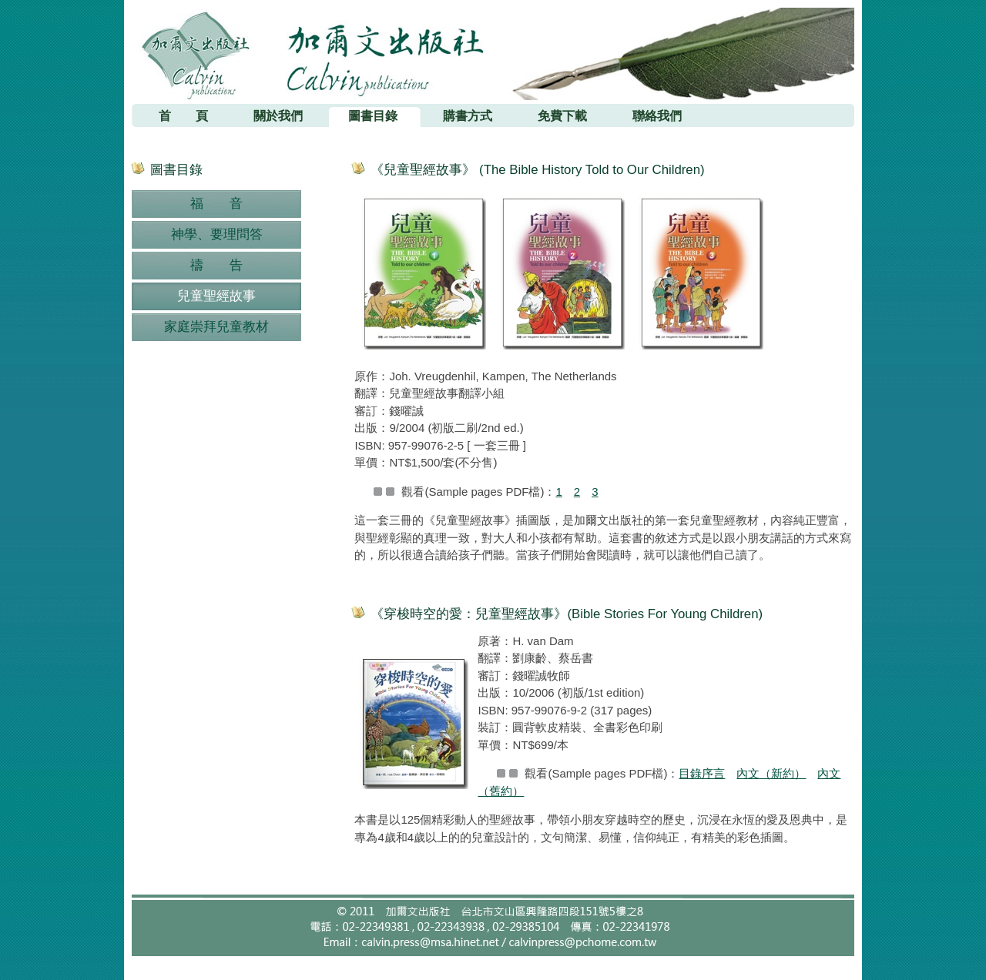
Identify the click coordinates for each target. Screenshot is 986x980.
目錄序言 (702, 773)
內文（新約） (771, 773)
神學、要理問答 (217, 234)
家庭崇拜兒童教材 (216, 326)
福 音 (216, 203)
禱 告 (216, 265)
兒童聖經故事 (216, 296)
